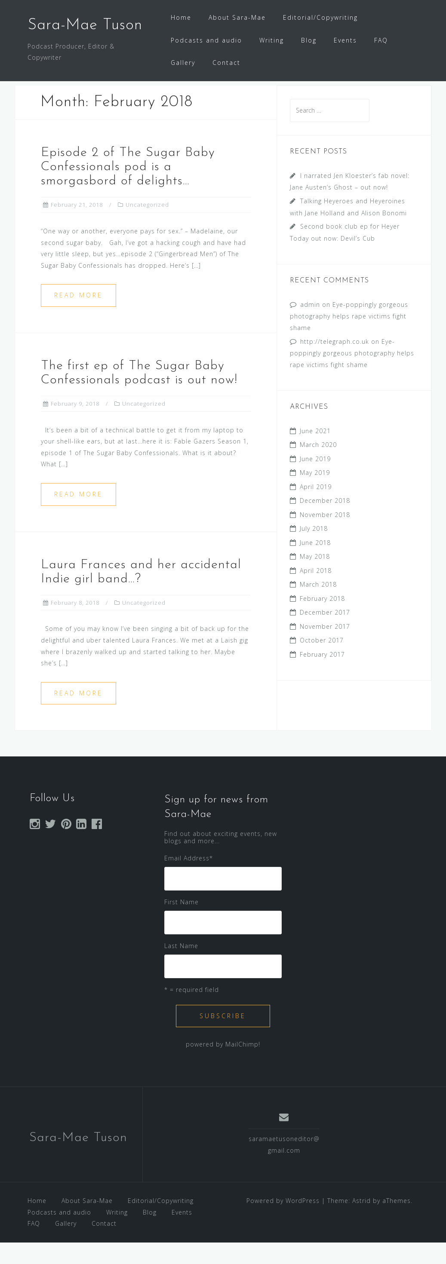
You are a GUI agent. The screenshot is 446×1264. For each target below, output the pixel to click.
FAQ (381, 40)
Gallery (183, 62)
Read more (78, 316)
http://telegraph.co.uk (334, 363)
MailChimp (241, 1066)
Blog (309, 40)
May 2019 (315, 494)
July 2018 (314, 550)
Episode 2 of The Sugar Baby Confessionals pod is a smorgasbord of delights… (128, 188)
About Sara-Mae (237, 17)
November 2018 (325, 536)
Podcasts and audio (206, 40)
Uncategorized (147, 226)
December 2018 (325, 522)
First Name (181, 923)
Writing (271, 40)
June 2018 (315, 564)
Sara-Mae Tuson (85, 25)
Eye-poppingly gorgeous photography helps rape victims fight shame (349, 337)
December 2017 (325, 634)
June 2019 (315, 480)
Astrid (361, 1222)
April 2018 (316, 592)
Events (345, 40)
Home (181, 17)
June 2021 (315, 452)
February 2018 (322, 620)
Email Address (188, 879)
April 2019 (316, 508)
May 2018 (315, 578)
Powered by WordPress (283, 1222)
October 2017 (322, 662)
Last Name (181, 967)
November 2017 (325, 648)
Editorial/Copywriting (320, 17)
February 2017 (322, 676)
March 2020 (318, 466)
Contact (226, 62)
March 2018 (318, 606)
